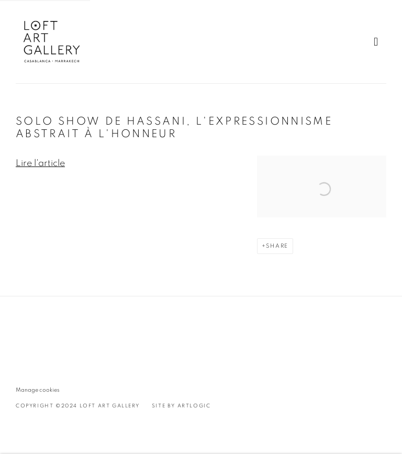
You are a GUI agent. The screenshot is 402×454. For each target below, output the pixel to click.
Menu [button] (378, 42)
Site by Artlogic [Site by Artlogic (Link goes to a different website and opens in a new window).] (181, 405)
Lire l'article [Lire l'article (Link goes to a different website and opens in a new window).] (40, 163)
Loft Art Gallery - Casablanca (52, 42)
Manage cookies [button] (38, 390)
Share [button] (277, 246)
